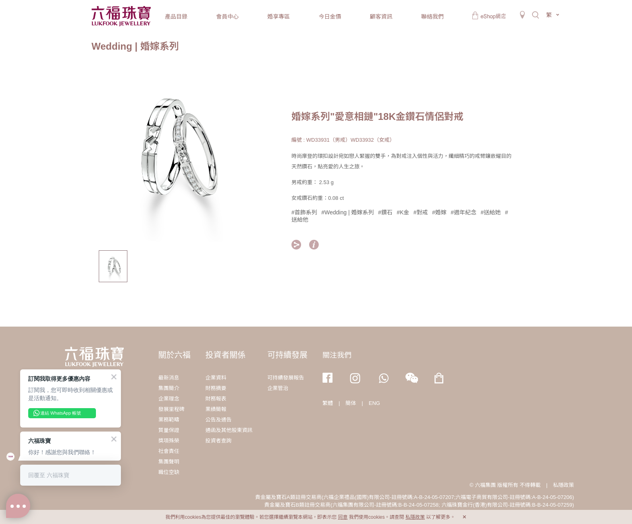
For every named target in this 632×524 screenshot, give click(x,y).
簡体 (350, 403)
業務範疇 (168, 420)
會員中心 (227, 16)
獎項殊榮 (168, 441)
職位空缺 (168, 472)
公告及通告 (218, 420)
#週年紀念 (463, 212)
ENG (374, 403)
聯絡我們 (432, 16)
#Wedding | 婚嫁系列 (347, 212)
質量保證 (168, 430)
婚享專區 (278, 16)
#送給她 (491, 212)
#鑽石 (385, 212)
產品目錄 (176, 16)
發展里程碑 (171, 409)
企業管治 (277, 388)
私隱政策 (563, 485)
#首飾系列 (304, 212)
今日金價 (329, 16)
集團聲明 (168, 462)
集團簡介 (168, 388)
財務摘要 (215, 388)
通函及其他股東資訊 (228, 430)
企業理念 (168, 399)
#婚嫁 (439, 212)
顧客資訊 (381, 16)
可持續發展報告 (285, 378)
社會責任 (168, 451)
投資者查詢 (218, 441)
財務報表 (215, 399)
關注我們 (336, 355)
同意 (342, 517)
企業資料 (215, 378)
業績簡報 (215, 409)
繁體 (327, 403)
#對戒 (421, 212)
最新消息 (168, 378)
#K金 (403, 212)
